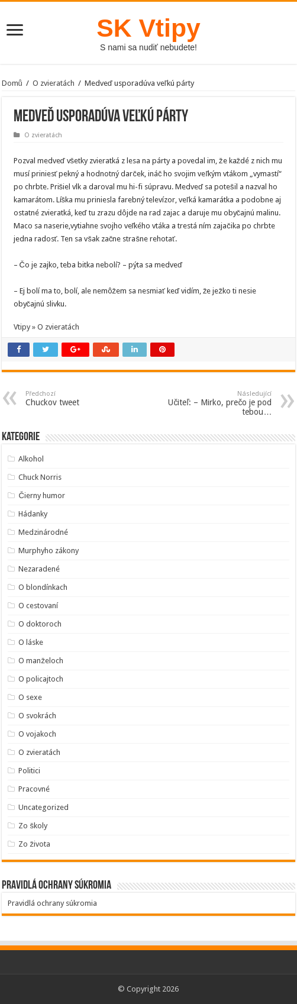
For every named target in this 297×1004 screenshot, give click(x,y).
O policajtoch (40, 678)
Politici (29, 770)
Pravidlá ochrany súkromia (52, 903)
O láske (30, 642)
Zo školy (32, 825)
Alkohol (31, 458)
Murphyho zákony (48, 550)
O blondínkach (42, 587)
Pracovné (34, 789)
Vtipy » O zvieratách (46, 326)
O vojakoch (37, 733)
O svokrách (37, 715)
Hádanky (32, 513)
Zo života (34, 844)
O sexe (30, 697)
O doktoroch (40, 623)
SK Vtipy (148, 28)
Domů (12, 83)
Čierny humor (41, 495)
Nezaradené (39, 568)
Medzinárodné (43, 532)
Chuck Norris (40, 477)
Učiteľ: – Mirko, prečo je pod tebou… (211, 403)
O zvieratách (54, 83)
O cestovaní (38, 605)
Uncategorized (43, 807)
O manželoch (40, 660)
